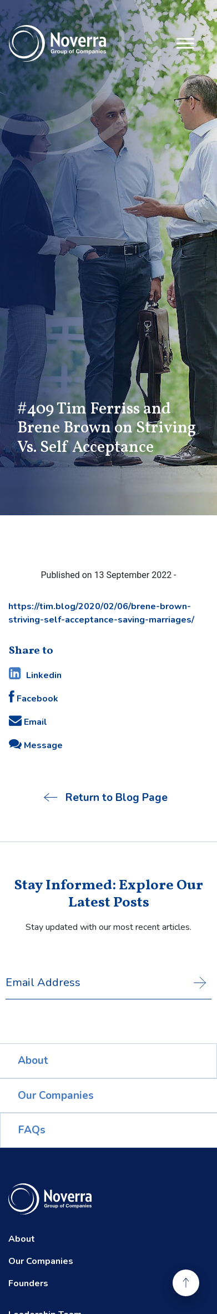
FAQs (32, 1130)
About (33, 1060)
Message (36, 744)
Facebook (33, 698)
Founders (28, 1283)
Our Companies (56, 1095)
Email (28, 721)
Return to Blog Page (106, 797)
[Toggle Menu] (185, 43)
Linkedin (35, 673)
